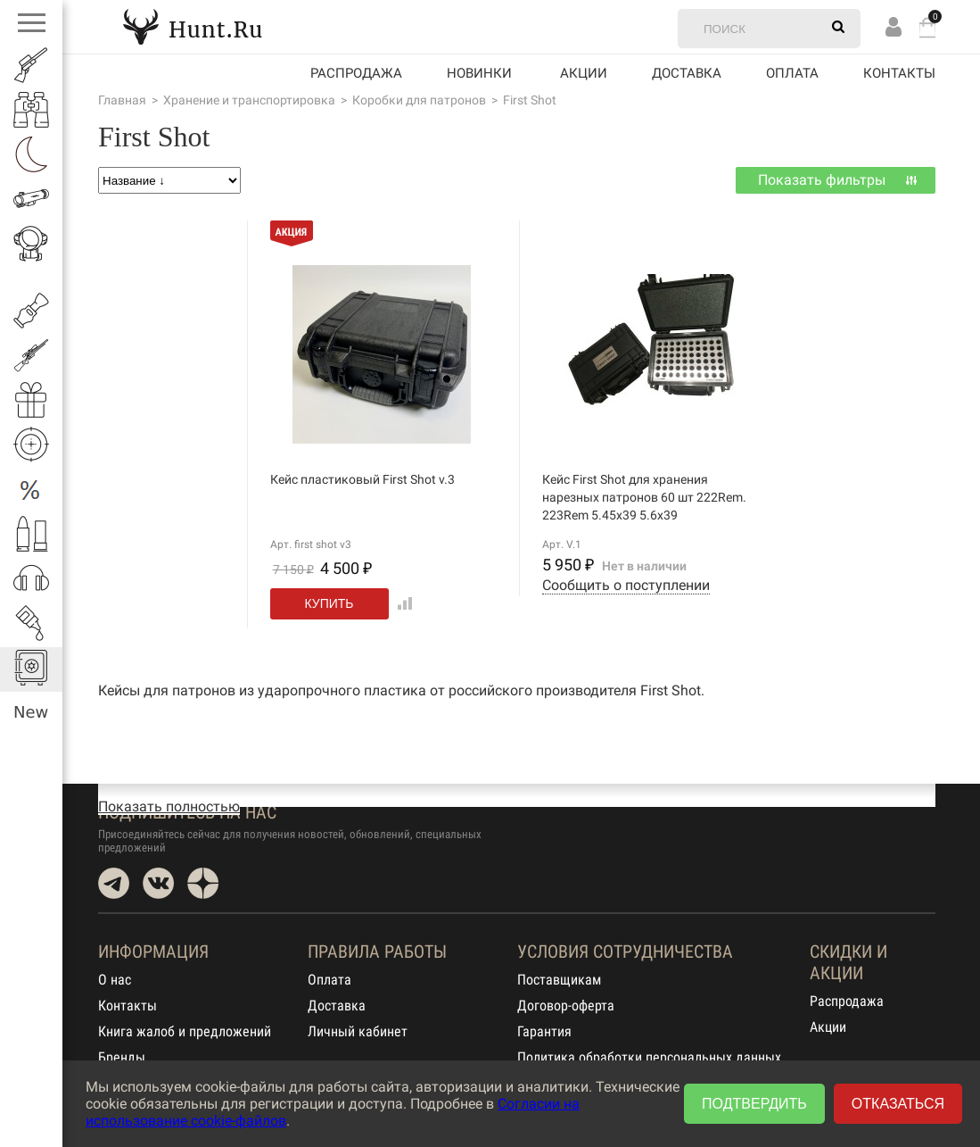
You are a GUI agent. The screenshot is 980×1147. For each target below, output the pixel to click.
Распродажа (356, 73)
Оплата (792, 73)
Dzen (202, 883)
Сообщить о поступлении (626, 585)
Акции (828, 1026)
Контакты (899, 73)
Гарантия (544, 1031)
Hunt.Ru (192, 26)
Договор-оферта (565, 1005)
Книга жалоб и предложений (184, 1031)
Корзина (927, 27)
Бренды (121, 1057)
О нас (114, 979)
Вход (893, 26)
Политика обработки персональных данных (649, 1057)
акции (583, 73)
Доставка (686, 73)
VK (158, 883)
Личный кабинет (358, 1031)
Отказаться (898, 1103)
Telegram (113, 883)
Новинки (479, 73)
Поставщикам (559, 979)
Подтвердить (754, 1103)
